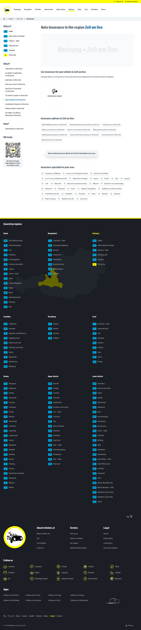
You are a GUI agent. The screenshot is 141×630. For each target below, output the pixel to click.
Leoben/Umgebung (13, 283)
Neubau (9, 459)
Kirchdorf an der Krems (58, 407)
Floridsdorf (10, 407)
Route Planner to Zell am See (14, 129)
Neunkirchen (99, 454)
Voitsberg (9, 302)
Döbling (9, 393)
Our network (74, 543)
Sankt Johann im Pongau (14, 36)
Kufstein (98, 343)
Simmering (10, 478)
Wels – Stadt (54, 459)
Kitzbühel (98, 338)
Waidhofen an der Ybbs (103, 497)
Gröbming (9, 255)
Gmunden (54, 398)
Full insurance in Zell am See (111, 125)
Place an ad (74, 534)
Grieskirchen (55, 402)
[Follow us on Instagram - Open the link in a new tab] (42, 566)
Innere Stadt (10, 421)
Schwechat (99, 473)
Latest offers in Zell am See (13, 69)
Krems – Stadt (100, 431)
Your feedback (41, 543)
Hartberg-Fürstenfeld (13, 264)
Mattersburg (54, 259)
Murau (8, 292)
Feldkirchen (10, 324)
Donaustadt (10, 398)
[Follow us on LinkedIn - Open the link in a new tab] (122, 572)
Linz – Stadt (54, 412)
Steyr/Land (54, 440)
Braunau (53, 383)
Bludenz (53, 328)
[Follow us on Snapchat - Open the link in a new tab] (69, 572)
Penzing (9, 468)
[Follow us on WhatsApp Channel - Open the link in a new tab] (42, 578)
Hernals (9, 412)
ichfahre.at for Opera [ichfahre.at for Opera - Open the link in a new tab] (77, 595)
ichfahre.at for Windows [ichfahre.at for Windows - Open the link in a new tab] (11, 600)
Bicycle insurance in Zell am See (52, 140)
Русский (11, 616)
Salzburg (10, 19)
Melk (97, 445)
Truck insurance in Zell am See (111, 135)
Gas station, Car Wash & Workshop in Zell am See (13, 114)
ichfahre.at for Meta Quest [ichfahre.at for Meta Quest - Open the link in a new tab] (79, 600)
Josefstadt (10, 426)
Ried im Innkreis (56, 426)
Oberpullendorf (55, 269)
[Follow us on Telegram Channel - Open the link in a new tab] (69, 578)
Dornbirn (53, 333)
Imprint (105, 534)
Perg (52, 421)
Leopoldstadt (11, 435)
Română (39, 616)
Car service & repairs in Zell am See (16, 95)
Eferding (53, 388)
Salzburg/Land (11, 45)
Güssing (53, 250)
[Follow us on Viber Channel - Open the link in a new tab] (95, 578)
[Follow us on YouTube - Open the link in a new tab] (95, 566)
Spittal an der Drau (12, 343)
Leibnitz (9, 269)
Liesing (9, 440)
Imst (97, 333)
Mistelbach (99, 450)
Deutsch (59, 616)
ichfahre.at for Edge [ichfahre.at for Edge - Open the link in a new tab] (54, 595)
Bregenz (53, 324)
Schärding (54, 435)
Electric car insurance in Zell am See (53, 130)
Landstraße (10, 431)
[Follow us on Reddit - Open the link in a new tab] (42, 572)
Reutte (97, 357)
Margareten (10, 445)
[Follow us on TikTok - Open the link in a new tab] (122, 566)
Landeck (98, 347)
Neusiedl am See (56, 264)
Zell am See (20, 19)
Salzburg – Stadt (11, 41)
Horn (97, 412)
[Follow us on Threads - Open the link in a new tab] (69, 566)
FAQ (38, 538)
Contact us (40, 548)
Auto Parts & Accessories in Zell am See (13, 89)
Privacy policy (108, 538)
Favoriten (9, 402)
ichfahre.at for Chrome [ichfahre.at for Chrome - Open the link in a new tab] (10, 595)
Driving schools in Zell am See (14, 108)
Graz (8, 250)
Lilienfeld (98, 435)
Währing (9, 483)
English (52, 616)
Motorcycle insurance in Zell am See (104, 130)
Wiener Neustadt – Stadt (103, 487)
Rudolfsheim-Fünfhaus (14, 473)
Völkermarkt (10, 357)
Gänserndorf (99, 402)
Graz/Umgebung (12, 259)
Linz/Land (54, 416)
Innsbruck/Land (100, 328)
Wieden (9, 487)
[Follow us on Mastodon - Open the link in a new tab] (122, 578)
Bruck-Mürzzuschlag (13, 240)
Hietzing (9, 416)
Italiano (45, 616)
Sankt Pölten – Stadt (102, 459)
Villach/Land (10, 362)
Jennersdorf (54, 255)
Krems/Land (99, 426)
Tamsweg (9, 50)
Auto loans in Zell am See (13, 80)
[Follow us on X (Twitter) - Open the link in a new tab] (15, 572)
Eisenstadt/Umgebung (58, 245)
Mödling (98, 440)
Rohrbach (54, 431)
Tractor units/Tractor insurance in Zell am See (84, 135)
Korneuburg (99, 421)
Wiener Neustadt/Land (102, 483)
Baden (97, 393)
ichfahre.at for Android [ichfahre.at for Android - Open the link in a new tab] (33, 600)
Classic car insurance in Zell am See (78, 130)
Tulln (97, 478)
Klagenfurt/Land (12, 338)
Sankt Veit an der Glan (13, 347)
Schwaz (97, 362)
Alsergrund (10, 383)
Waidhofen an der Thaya (103, 492)
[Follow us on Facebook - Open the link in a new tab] (15, 566)
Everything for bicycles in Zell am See (17, 104)
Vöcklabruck (54, 454)
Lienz (97, 352)
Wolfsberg (10, 366)
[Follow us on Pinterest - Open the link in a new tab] (95, 572)
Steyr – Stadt (55, 445)
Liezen (8, 278)
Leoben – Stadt (11, 274)
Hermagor (9, 328)
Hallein (8, 31)
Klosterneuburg (100, 416)
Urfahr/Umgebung (56, 450)
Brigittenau (10, 388)
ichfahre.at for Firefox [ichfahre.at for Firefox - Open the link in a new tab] (33, 595)
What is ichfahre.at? (43, 534)
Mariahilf (9, 450)
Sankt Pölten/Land (101, 464)
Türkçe (18, 616)
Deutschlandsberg (12, 245)
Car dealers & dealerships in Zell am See (13, 74)
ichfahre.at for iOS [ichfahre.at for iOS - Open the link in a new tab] (54, 600)
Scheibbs (98, 468)
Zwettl (97, 502)
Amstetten (99, 383)
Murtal (8, 288)
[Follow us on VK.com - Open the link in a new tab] (15, 578)
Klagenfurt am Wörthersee (15, 333)
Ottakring (9, 464)
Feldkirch (53, 338)
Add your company (76, 538)
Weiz (8, 307)
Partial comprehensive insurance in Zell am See (84, 125)
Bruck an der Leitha (101, 388)
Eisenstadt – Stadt (56, 240)
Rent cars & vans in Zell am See (15, 84)
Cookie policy (107, 543)
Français (24, 616)
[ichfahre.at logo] (6, 9)
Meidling (9, 454)
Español (31, 616)
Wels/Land (54, 464)
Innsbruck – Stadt (101, 324)
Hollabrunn (99, 407)
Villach (8, 352)
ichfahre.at (11, 625)
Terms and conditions (110, 548)
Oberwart (53, 274)
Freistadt (53, 393)
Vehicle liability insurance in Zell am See (54, 125)
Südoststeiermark (12, 297)
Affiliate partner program (78, 548)
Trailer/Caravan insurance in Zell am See (54, 135)
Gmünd (97, 398)
